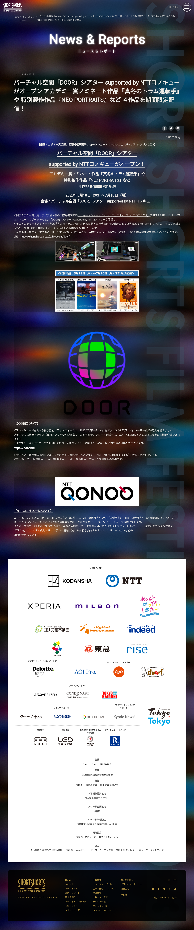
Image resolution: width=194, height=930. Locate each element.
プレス (124, 896)
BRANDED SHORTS (102, 911)
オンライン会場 (100, 907)
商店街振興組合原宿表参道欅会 (97, 775)
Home (68, 881)
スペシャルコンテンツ (75, 902)
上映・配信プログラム (103, 889)
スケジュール (71, 889)
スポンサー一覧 (72, 911)
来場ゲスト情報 (100, 898)
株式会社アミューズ (86, 838)
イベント (69, 885)
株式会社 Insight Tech (76, 851)
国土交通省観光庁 (109, 786)
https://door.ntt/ (24, 449)
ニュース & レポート (25, 74)
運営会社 (125, 889)
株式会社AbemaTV (108, 838)
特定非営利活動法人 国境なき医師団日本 (97, 825)
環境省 (79, 786)
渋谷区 (97, 812)
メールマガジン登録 (167, 898)
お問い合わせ (127, 881)
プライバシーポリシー (131, 885)
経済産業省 (91, 786)
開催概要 (97, 881)
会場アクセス (71, 907)
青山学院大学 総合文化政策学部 (46, 851)
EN (176, 7)
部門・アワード (72, 894)
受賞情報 (97, 894)
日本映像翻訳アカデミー (97, 799)
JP (169, 7)
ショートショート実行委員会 (97, 765)
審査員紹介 (70, 898)
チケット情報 (99, 902)
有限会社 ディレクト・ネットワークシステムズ (140, 851)
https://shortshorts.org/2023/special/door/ (45, 237)
